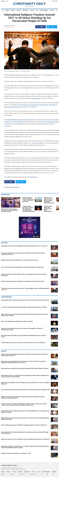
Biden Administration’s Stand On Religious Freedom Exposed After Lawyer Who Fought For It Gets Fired (25, 432)
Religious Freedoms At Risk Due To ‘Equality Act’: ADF (16, 453)
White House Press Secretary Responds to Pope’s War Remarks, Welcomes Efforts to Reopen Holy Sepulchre (24, 315)
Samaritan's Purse (41, 121)
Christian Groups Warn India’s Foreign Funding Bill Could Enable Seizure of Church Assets (23, 336)
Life (37, 10)
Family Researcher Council (29, 119)
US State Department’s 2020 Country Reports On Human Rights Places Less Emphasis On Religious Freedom (25, 411)
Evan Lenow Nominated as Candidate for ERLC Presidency (17, 321)
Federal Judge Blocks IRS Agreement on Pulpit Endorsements (48, 209)
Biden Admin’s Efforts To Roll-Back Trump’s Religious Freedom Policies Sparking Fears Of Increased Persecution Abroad (25, 376)
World (7, 10)
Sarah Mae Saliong (10, 25)
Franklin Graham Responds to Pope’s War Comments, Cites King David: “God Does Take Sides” (28, 209)
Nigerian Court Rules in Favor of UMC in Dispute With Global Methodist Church (49, 200)
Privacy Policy (22, 474)
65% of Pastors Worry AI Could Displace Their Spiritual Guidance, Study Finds (22, 267)
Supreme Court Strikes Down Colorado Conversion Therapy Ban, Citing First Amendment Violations (22, 329)
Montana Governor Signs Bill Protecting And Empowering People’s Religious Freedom (24, 368)
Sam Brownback (36, 98)
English (3, 1)
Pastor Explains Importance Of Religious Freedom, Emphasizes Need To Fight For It (24, 425)
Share (39, 26)
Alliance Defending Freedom (13, 119)
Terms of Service (33, 474)
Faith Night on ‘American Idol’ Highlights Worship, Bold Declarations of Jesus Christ (24, 246)
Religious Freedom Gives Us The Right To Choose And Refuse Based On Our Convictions (25, 439)
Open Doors (40, 119)
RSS (57, 1)
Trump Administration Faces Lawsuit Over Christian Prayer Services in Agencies (23, 342)
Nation (3, 471)
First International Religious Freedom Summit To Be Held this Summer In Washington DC (25, 389)
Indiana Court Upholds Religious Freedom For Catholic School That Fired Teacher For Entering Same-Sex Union (24, 355)
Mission (19, 10)
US (2, 10)
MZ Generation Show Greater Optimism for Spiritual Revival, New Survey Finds (9, 210)
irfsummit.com (33, 177)
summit (48, 85)
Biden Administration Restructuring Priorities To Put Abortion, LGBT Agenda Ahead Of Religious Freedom (25, 418)
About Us (3, 474)
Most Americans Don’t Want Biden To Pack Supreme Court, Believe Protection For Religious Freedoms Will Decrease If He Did (23, 362)
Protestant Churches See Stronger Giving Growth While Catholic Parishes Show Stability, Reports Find (23, 253)
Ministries (25, 10)
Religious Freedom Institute (20, 121)
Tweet (50, 26)
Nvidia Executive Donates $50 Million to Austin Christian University (27, 199)
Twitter (54, 1)
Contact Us (11, 474)
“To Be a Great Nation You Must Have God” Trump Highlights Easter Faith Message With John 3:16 (25, 289)
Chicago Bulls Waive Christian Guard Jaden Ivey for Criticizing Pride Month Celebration (25, 300)
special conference (39, 143)
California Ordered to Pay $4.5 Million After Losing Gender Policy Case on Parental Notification (24, 275)
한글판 (7, 1)
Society (32, 10)
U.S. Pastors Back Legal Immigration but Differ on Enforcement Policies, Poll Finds (24, 307)
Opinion (52, 10)
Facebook (52, 1)
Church (13, 10)
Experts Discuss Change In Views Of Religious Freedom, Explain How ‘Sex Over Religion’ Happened (25, 383)
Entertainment (44, 10)
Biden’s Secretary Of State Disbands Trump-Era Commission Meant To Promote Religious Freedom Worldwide (23, 397)
